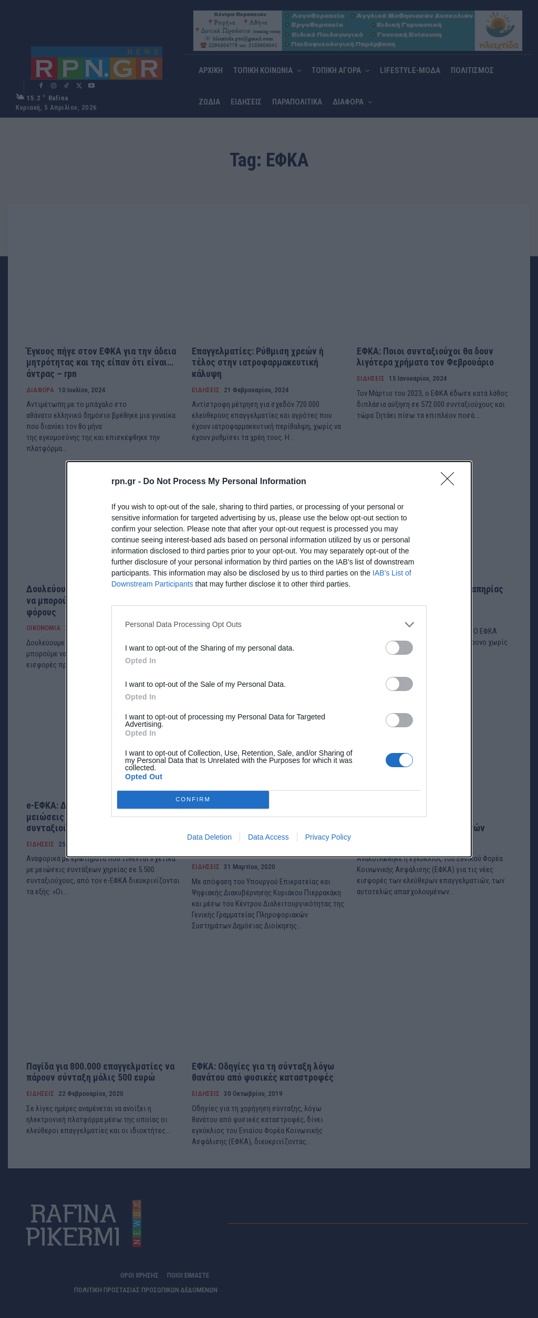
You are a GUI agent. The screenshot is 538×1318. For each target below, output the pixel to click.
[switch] (399, 647)
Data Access (268, 837)
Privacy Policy (328, 837)
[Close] (451, 481)
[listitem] (269, 624)
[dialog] (269, 658)
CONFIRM (193, 799)
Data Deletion (209, 837)
